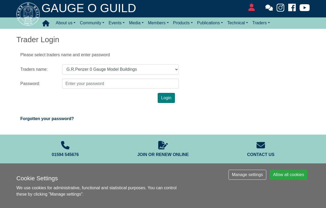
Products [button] (181, 23)
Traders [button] (259, 23)
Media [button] (135, 23)
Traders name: (34, 69)
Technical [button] (236, 23)
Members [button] (157, 23)
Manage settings (247, 174)
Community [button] (90, 23)
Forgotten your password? (47, 118)
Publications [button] (208, 23)
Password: (30, 83)
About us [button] (64, 23)
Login (166, 98)
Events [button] (115, 23)
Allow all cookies (288, 174)
